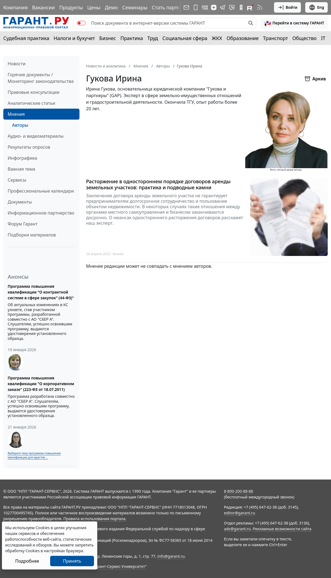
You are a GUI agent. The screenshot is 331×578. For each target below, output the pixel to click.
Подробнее (27, 561)
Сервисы (17, 180)
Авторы (20, 125)
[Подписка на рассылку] (186, 7)
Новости (16, 64)
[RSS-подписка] (259, 7)
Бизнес (107, 38)
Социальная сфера (184, 38)
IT (323, 38)
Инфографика (22, 158)
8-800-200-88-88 (238, 491)
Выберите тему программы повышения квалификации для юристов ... (34, 455)
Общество (304, 38)
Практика (131, 38)
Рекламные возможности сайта (282, 528)
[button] (294, 23)
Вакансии (43, 7)
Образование (243, 38)
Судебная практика (26, 38)
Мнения (16, 114)
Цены (93, 7)
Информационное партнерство (41, 213)
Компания (15, 7)
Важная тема (21, 169)
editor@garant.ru (239, 512)
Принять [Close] (72, 561)
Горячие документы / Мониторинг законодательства (41, 78)
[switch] (81, 23)
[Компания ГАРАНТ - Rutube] (250, 7)
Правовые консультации (33, 92)
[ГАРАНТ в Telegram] (222, 7)
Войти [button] (288, 7)
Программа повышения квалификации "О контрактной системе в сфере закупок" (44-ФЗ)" (41, 292)
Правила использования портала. (94, 518)
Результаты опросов (29, 147)
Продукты (71, 7)
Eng (316, 7)
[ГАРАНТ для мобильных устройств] (195, 7)
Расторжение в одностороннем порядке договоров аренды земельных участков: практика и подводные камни (158, 184)
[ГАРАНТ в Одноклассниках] (241, 7)
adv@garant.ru (237, 528)
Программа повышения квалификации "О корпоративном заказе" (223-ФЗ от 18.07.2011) (41, 383)
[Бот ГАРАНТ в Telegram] (232, 7)
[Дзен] (213, 7)
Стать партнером (172, 7)
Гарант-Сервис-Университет (119, 566)
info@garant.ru (171, 556)
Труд (152, 38)
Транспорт (275, 38)
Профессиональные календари (41, 191)
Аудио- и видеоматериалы (36, 136)
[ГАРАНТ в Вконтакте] (205, 7)
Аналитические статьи (31, 103)
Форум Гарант (23, 224)
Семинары (134, 7)
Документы (20, 202)
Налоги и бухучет (74, 38)
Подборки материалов (32, 235)
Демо (111, 7)
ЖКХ (217, 38)
